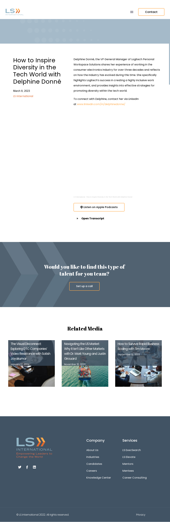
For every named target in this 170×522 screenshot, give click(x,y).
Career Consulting (134, 478)
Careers (91, 471)
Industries (92, 457)
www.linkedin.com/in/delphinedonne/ (101, 104)
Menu (131, 12)
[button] (117, 218)
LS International (79, 197)
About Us (92, 450)
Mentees (128, 471)
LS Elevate (128, 457)
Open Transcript (92, 219)
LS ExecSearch (131, 450)
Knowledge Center (98, 478)
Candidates (93, 464)
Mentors (127, 464)
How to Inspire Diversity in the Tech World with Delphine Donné (109, 197)
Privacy (140, 515)
